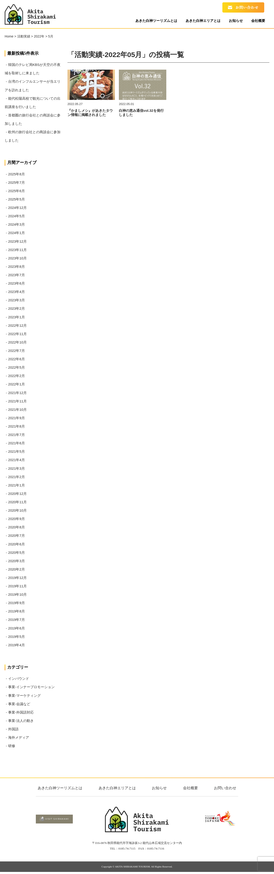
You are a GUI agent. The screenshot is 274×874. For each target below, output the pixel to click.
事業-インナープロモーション (31, 687)
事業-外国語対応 (21, 712)
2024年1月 (16, 233)
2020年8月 (16, 527)
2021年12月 (17, 393)
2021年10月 (17, 409)
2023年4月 (16, 292)
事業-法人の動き (21, 721)
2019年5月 (16, 637)
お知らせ (233, 21)
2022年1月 (16, 384)
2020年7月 (16, 535)
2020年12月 (17, 494)
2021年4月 (16, 460)
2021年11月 (17, 401)
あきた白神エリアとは (197, 21)
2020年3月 (16, 561)
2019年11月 (17, 586)
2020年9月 (16, 519)
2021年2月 (16, 477)
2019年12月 (17, 578)
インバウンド (18, 678)
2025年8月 (16, 174)
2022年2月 (16, 376)
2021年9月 (16, 418)
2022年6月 (16, 359)
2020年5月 (16, 552)
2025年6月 (16, 191)
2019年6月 (16, 628)
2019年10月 (17, 594)
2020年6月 (16, 544)
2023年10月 (17, 258)
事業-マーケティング (24, 695)
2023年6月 (16, 283)
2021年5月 (16, 451)
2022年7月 (16, 351)
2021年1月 (16, 485)
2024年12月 (17, 208)
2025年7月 (16, 182)
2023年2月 (16, 308)
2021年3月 (16, 468)
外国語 (13, 729)
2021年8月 (16, 426)
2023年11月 (17, 250)
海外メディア (18, 737)
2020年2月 (16, 569)
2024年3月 (16, 224)
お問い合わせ (225, 788)
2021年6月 (16, 443)
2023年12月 (17, 241)
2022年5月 (16, 367)
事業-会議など (19, 704)
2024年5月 (16, 216)
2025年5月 (16, 199)
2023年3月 (16, 300)
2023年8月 (16, 267)
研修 (11, 746)
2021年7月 (16, 435)
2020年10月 (17, 510)
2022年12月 (17, 325)
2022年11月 (17, 334)
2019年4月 (16, 645)
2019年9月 (16, 603)
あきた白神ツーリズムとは (149, 21)
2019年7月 (16, 620)
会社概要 (257, 21)
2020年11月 (17, 502)
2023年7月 (16, 275)
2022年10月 (17, 342)
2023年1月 (16, 317)
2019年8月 (16, 611)
